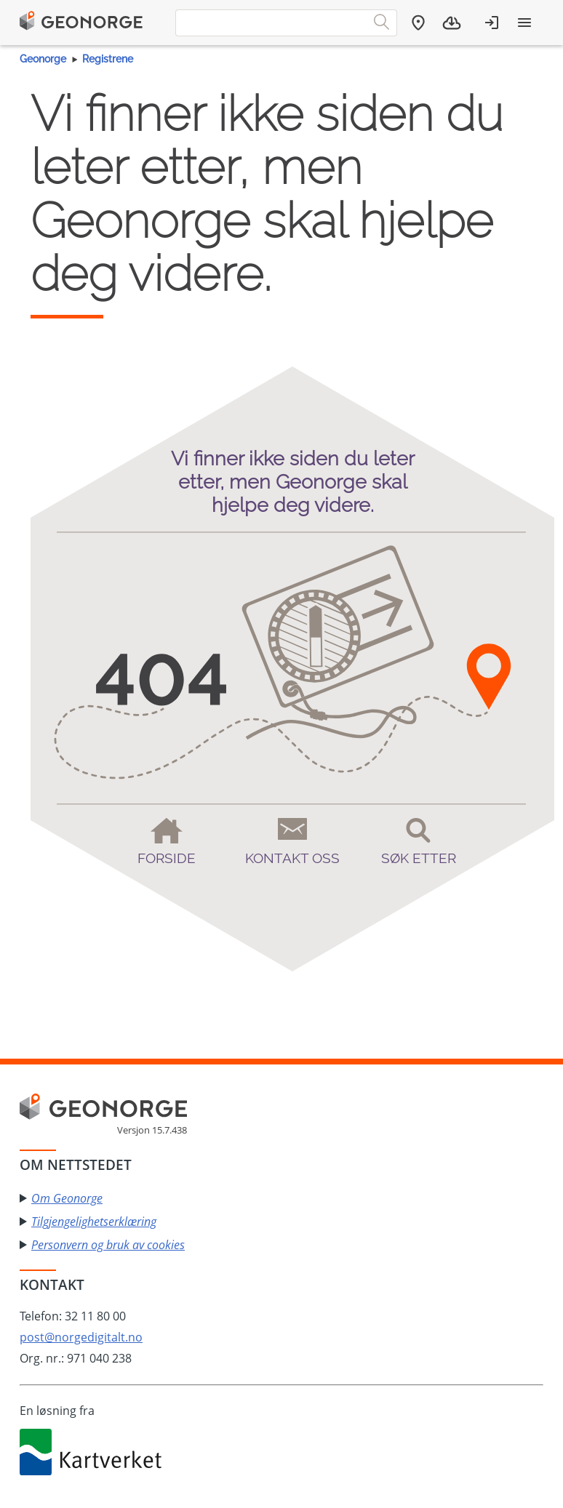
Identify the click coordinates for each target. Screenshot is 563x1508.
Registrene (107, 59)
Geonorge (43, 59)
